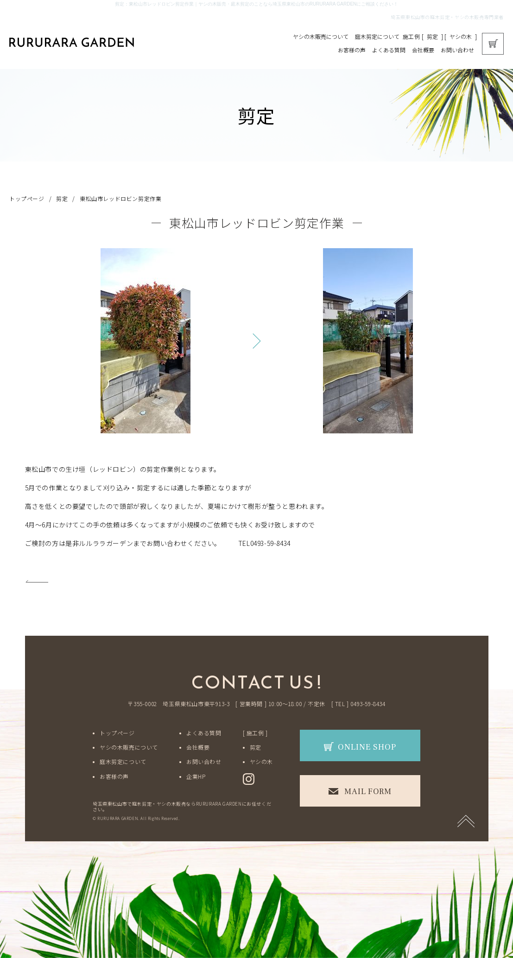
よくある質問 (388, 50)
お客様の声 (352, 50)
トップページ (26, 198)
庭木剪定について (377, 36)
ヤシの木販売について (320, 36)
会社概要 (423, 50)
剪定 (432, 36)
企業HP (195, 776)
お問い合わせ (457, 50)
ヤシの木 (461, 36)
